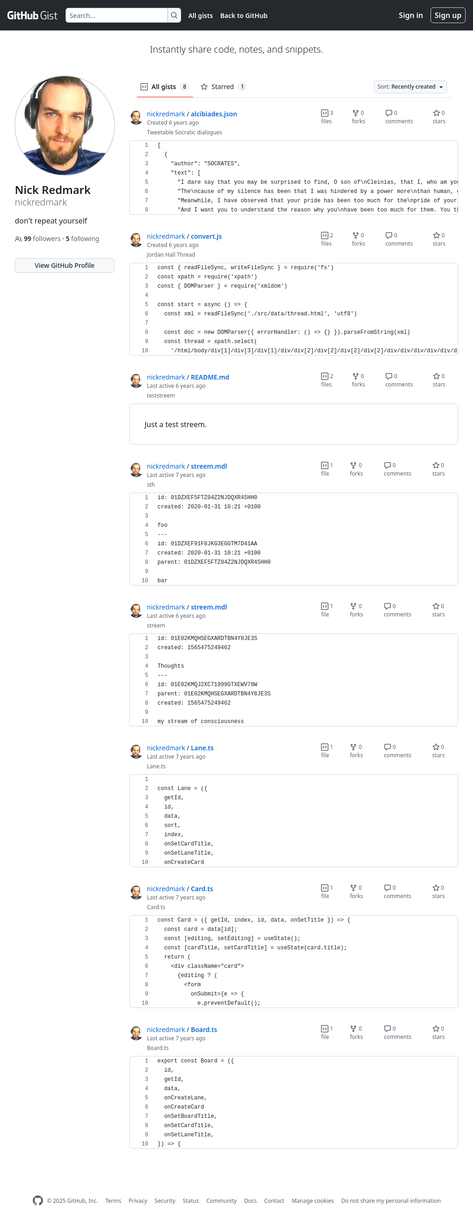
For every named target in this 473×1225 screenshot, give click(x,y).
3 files (327, 117)
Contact (274, 1201)
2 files (327, 239)
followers (38, 238)
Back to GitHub (243, 15)
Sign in (411, 15)
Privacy (138, 1201)
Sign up (448, 15)
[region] (294, 178)
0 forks (358, 117)
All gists (200, 15)
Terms (113, 1201)
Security (165, 1201)
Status (191, 1201)
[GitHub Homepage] (37, 1201)
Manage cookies (312, 1201)
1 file (327, 469)
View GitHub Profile (64, 265)
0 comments (399, 117)
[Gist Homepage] (32, 15)
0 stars (439, 117)
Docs (250, 1201)
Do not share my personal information (391, 1201)
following (82, 238)
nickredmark (166, 113)
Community (221, 1201)
